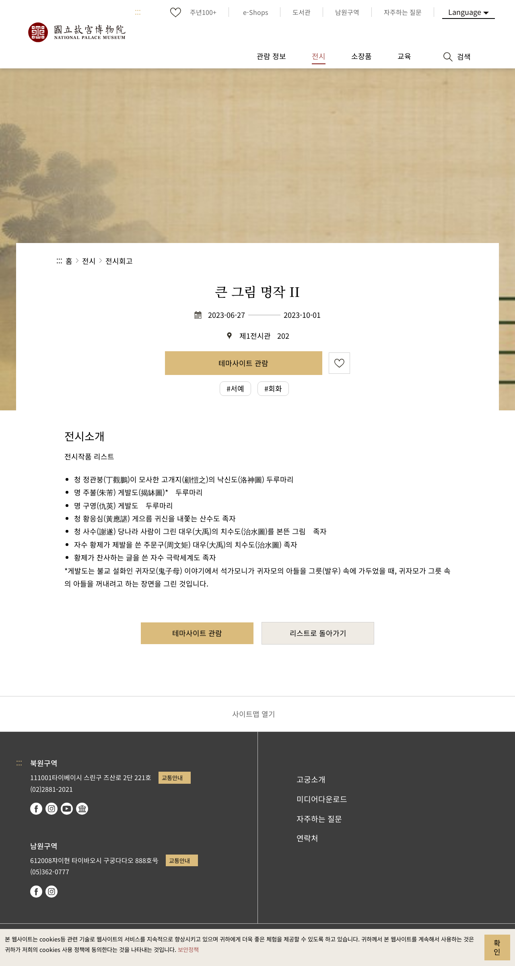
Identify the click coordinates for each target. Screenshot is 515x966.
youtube (67, 809)
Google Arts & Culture (82, 809)
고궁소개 (311, 779)
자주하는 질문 (319, 818)
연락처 (307, 838)
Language (464, 11)
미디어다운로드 (322, 799)
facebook (36, 809)
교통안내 (172, 777)
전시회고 (119, 260)
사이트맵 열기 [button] (253, 714)
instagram (51, 809)
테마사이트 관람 (243, 363)
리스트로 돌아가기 (318, 633)
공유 (371, 261)
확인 (497, 947)
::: (138, 12)
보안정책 (188, 949)
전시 (89, 260)
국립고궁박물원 (76, 32)
